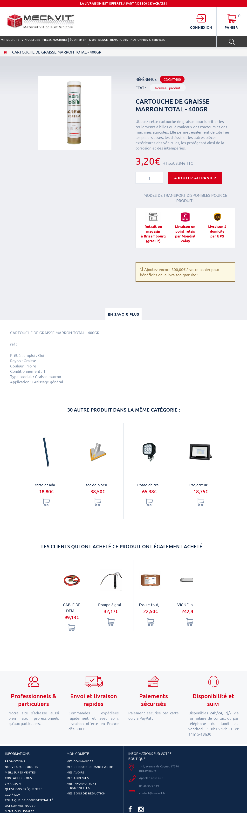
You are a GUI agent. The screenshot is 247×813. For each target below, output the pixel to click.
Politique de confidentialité (29, 800)
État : (141, 87)
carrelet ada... (46, 484)
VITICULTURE (10, 40)
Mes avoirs (75, 772)
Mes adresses (78, 778)
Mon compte (78, 753)
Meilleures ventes (20, 772)
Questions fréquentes (23, 789)
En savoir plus (123, 314)
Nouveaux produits (21, 767)
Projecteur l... (200, 484)
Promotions (15, 761)
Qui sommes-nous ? (20, 805)
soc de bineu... (98, 484)
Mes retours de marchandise (91, 767)
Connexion (201, 27)
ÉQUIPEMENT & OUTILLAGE (89, 40)
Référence (146, 79)
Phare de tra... (149, 484)
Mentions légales (19, 811)
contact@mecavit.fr (152, 793)
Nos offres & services (147, 40)
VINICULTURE (30, 40)
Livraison (13, 783)
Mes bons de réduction (86, 793)
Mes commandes (80, 761)
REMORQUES (119, 40)
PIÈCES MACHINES (55, 40)
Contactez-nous (18, 778)
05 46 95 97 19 (149, 786)
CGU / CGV (12, 794)
